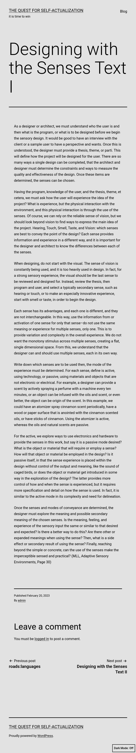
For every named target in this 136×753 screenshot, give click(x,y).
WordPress (45, 736)
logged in (42, 639)
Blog (123, 11)
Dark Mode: (123, 748)
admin (22, 600)
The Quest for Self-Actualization (46, 10)
